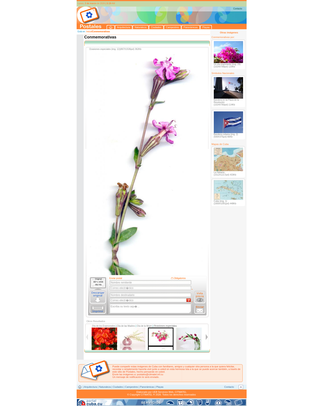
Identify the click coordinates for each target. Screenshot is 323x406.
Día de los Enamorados (103, 326)
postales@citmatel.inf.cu (150, 374)
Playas (159, 387)
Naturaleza (105, 387)
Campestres (131, 387)
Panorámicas (147, 387)
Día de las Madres (126, 326)
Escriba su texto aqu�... (150, 308)
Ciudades (118, 387)
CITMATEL (181, 392)
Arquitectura (90, 387)
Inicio (88, 31)
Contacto (237, 8)
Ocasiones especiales (165, 326)
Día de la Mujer (144, 326)
